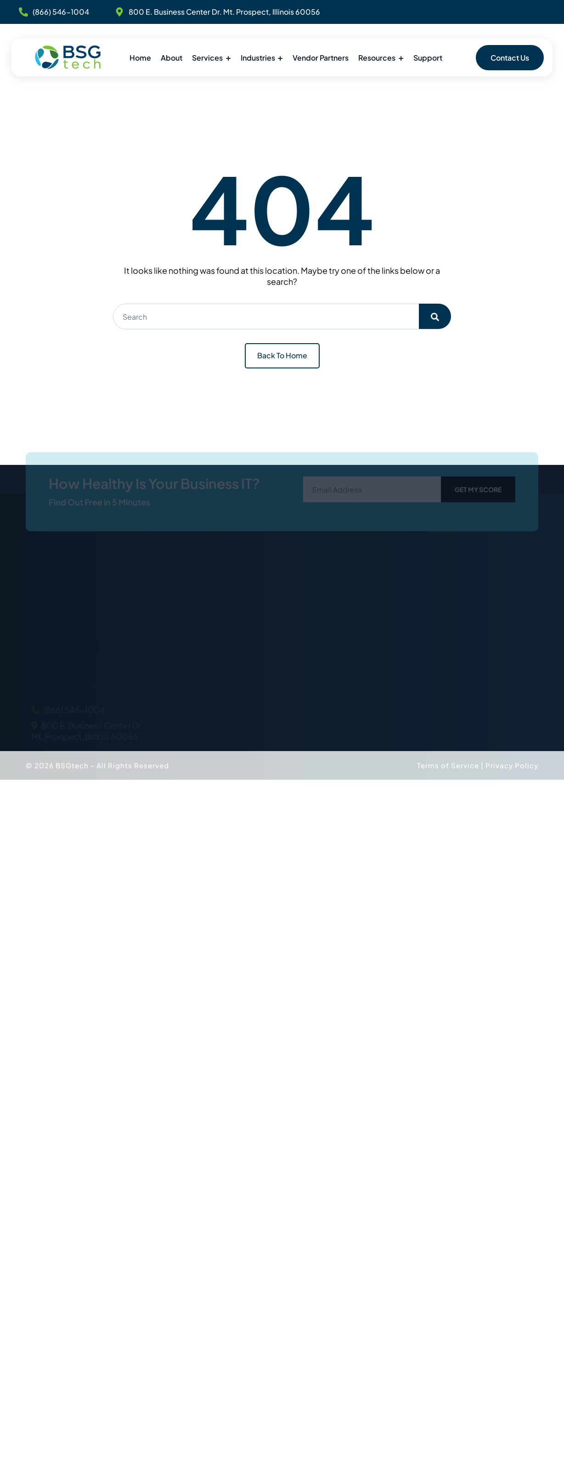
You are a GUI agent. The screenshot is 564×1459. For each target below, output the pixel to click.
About (171, 57)
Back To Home (282, 355)
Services (207, 57)
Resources (376, 57)
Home (140, 57)
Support (427, 57)
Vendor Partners (321, 57)
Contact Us (510, 57)
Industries (258, 57)
